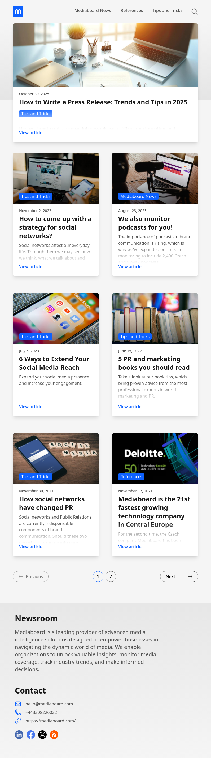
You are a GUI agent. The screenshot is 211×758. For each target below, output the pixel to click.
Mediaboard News (92, 10)
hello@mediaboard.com (49, 704)
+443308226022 (41, 712)
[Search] (191, 11)
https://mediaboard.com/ (50, 721)
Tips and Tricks (167, 10)
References (132, 10)
